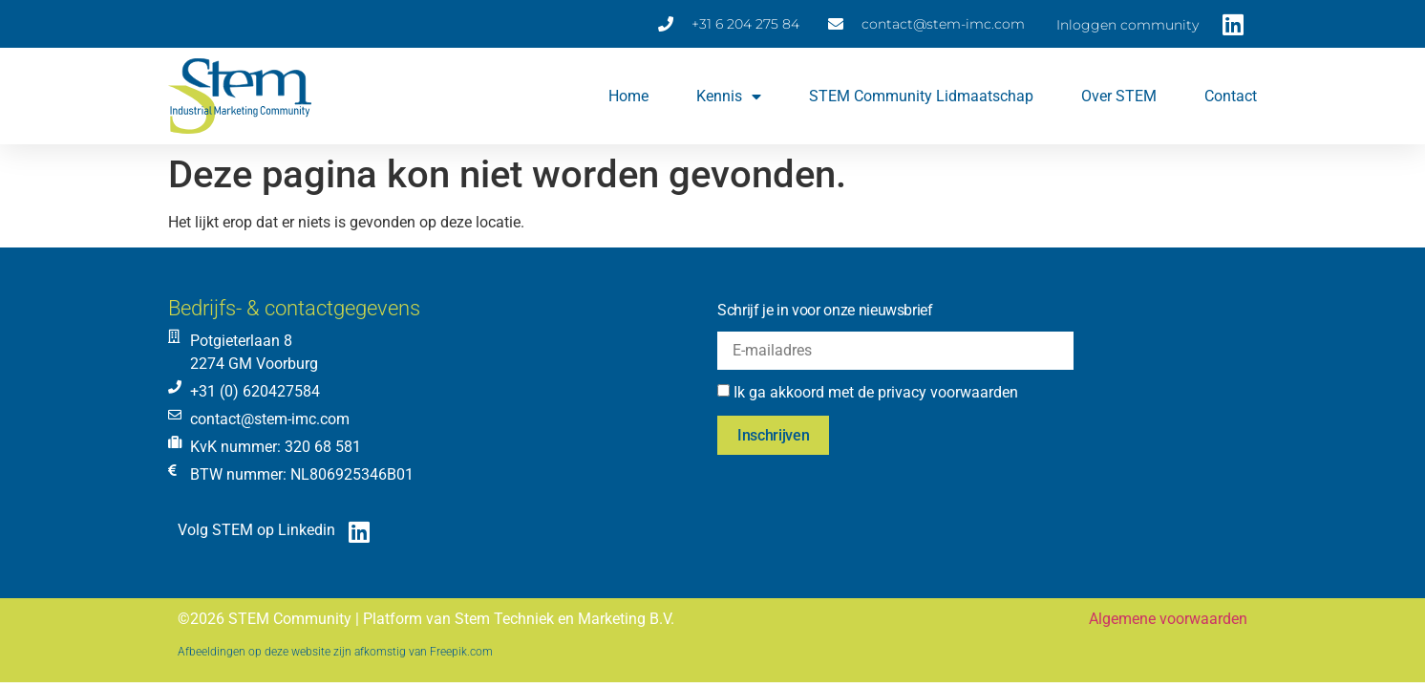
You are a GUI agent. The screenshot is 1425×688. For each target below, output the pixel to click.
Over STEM (1119, 96)
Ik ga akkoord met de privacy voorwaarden (876, 392)
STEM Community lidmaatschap (921, 96)
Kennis (728, 96)
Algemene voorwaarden (1168, 619)
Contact (1230, 96)
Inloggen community (1127, 24)
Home (628, 96)
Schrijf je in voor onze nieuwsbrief (825, 310)
